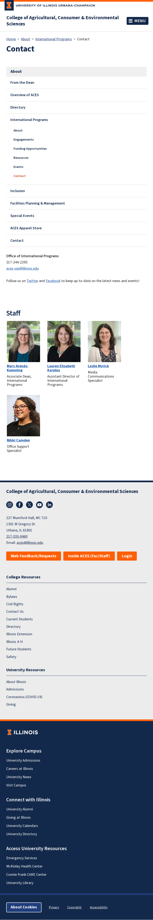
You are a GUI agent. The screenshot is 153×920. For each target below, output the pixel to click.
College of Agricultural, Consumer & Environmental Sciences (62, 21)
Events (18, 167)
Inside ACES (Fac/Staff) (89, 556)
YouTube (39, 504)
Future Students (18, 649)
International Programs (53, 39)
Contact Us (15, 611)
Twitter (32, 281)
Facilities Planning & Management (37, 203)
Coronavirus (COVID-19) (24, 697)
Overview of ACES (24, 95)
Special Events (22, 215)
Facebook (53, 281)
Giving (11, 704)
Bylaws (11, 596)
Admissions (15, 689)
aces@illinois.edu (30, 542)
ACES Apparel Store (26, 228)
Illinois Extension (19, 634)
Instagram (9, 504)
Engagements (23, 139)
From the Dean (22, 82)
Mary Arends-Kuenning (17, 368)
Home (11, 39)
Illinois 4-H (14, 641)
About (25, 39)
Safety (11, 656)
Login (127, 556)
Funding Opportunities (30, 148)
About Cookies (24, 907)
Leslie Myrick (98, 366)
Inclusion (17, 191)
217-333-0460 (16, 536)
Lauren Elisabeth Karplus (61, 368)
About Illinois (16, 681)
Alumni (11, 589)
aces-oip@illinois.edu (22, 268)
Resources (20, 158)
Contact (19, 176)
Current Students (19, 619)
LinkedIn (49, 504)
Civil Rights (14, 604)
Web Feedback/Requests (33, 556)
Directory (18, 107)
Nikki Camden (18, 440)
